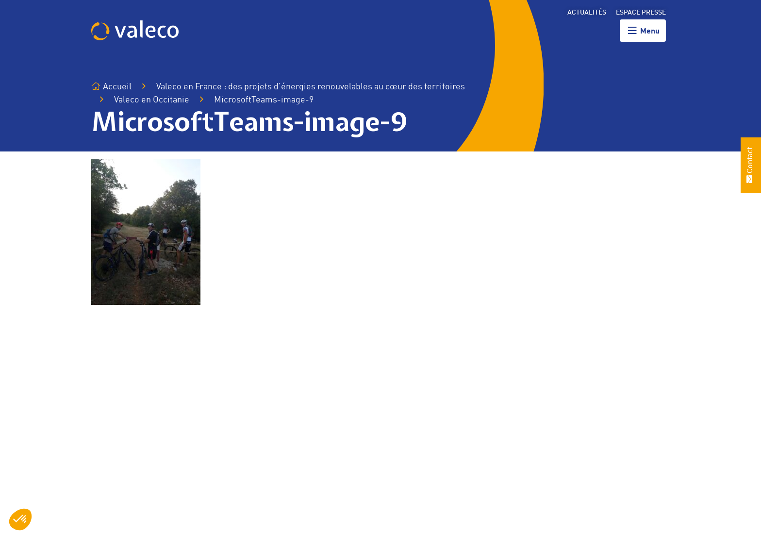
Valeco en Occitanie (151, 100)
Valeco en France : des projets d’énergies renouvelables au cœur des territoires (310, 87)
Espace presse (641, 12)
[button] (20, 519)
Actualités (586, 12)
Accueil (111, 86)
